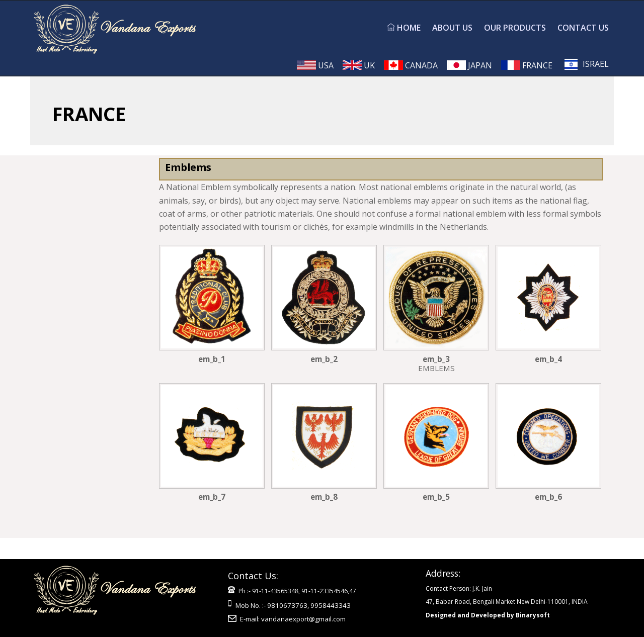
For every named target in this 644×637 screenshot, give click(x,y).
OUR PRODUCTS (515, 27)
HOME (404, 27)
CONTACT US (583, 27)
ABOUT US (452, 27)
